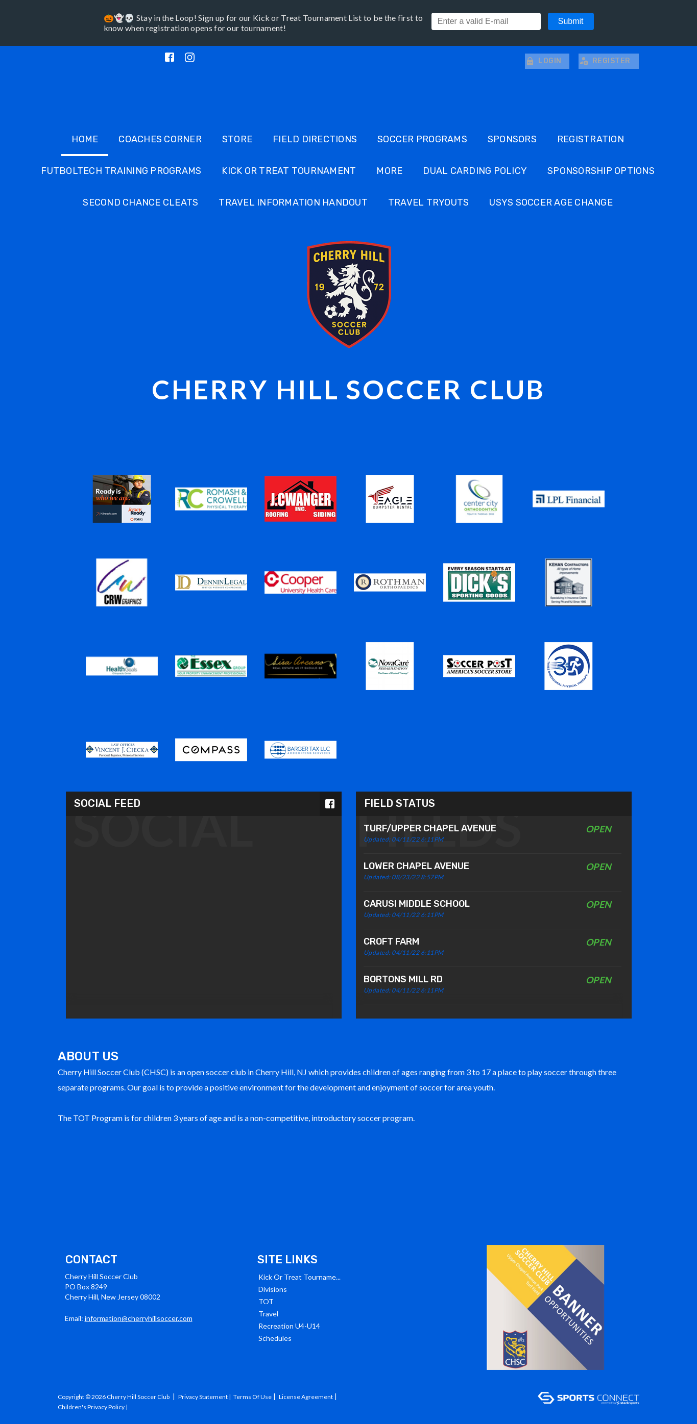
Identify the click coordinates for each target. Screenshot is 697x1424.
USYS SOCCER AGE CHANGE (551, 201)
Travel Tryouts (428, 201)
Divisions (272, 1288)
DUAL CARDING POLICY (475, 169)
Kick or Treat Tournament (289, 169)
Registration (590, 138)
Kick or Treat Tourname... (299, 1276)
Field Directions (315, 138)
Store (237, 138)
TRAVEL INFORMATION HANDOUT (293, 201)
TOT (266, 1300)
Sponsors (512, 138)
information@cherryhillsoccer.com (139, 1317)
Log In (141, 1406)
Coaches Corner (160, 138)
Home (84, 138)
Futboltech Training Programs (121, 169)
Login (540, 60)
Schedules (275, 1337)
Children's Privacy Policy (91, 1406)
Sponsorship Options (601, 169)
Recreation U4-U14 (289, 1324)
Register (605, 60)
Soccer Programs (422, 138)
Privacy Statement (203, 1396)
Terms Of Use (252, 1396)
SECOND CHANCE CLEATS (140, 201)
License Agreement (306, 1396)
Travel (268, 1312)
